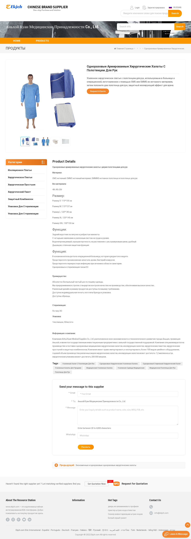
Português (55, 530)
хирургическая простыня (21, 184)
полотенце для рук (62, 372)
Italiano (83, 530)
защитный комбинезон (20, 199)
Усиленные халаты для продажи (68, 368)
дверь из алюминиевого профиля (123, 506)
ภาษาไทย (125, 530)
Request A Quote (98, 91)
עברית (172, 530)
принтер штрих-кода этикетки (121, 510)
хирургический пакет (19, 192)
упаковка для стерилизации (23, 206)
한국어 (105, 530)
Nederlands (142, 530)
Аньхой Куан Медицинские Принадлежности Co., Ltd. (52, 26)
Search (175, 13)
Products (42, 40)
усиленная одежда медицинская (131, 368)
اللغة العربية (114, 530)
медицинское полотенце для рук (162, 368)
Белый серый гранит (117, 518)
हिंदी (89, 530)
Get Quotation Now (98, 483)
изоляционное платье (20, 170)
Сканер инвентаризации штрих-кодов (125, 514)
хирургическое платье (20, 177)
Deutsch (65, 530)
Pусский (96, 530)
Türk (133, 530)
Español (45, 530)
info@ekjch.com (161, 513)
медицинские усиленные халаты (99, 368)
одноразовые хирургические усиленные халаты (119, 364)
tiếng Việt (152, 530)
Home (16, 40)
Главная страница (123, 48)
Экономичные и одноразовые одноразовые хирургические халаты (106, 465)
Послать (85, 447)
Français (74, 530)
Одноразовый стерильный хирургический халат (162, 364)
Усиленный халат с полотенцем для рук (78, 364)
